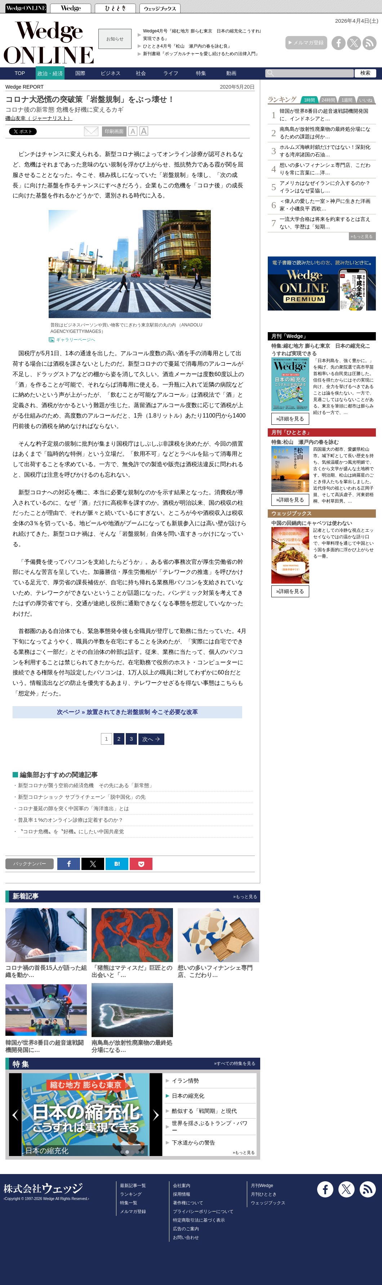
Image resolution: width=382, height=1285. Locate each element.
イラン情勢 (185, 1080)
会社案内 (181, 1185)
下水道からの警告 (193, 1142)
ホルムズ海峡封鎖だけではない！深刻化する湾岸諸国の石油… (325, 150)
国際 (80, 73)
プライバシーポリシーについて (203, 1211)
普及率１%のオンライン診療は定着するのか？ (70, 820)
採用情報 (181, 1194)
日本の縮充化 (46, 1151)
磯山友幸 (38, 118)
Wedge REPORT (24, 87)
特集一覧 (128, 1202)
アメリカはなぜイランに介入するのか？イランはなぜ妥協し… (325, 186)
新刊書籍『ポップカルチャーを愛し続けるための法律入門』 (201, 53)
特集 (201, 73)
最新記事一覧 (133, 1185)
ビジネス (111, 73)
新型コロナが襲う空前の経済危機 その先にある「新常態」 (86, 785)
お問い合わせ (186, 1237)
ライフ (170, 73)
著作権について (188, 1202)
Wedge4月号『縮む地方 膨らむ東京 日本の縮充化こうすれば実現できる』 (203, 34)
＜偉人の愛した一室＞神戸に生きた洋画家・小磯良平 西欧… (325, 204)
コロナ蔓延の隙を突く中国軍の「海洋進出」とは (73, 808)
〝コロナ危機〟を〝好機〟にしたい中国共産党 (71, 831)
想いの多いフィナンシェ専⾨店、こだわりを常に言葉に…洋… (325, 168)
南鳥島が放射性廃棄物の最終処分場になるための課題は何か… (325, 132)
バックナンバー (29, 863)
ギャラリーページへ (75, 339)
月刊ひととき (264, 1194)
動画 (231, 73)
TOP (20, 73)
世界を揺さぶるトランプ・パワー (210, 1126)
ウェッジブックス (268, 1202)
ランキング (131, 1194)
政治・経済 (50, 73)
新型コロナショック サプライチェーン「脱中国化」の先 (82, 797)
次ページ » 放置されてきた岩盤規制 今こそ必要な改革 (127, 712)
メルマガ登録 (308, 42)
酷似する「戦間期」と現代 (204, 1111)
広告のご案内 (186, 1228)
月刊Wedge (262, 1185)
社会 (141, 73)
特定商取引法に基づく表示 (199, 1220)
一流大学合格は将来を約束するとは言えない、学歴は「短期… (325, 222)
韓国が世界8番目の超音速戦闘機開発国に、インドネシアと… (324, 114)
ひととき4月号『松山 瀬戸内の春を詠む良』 (187, 46)
